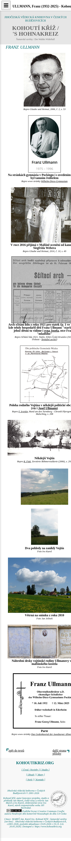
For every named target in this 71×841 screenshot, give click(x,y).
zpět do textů (16, 750)
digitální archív (48, 339)
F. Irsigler (23, 411)
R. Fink (27, 461)
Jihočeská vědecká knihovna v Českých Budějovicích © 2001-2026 (26, 791)
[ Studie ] (44, 769)
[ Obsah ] (31, 774)
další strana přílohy (59, 752)
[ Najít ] (30, 779)
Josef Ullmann (47, 408)
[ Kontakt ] (39, 779)
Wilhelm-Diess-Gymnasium (54, 181)
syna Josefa (51, 330)
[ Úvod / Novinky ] (31, 769)
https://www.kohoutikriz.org (48, 826)
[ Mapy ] (40, 774)
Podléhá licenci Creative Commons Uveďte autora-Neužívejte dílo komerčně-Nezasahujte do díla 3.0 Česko (35, 812)
